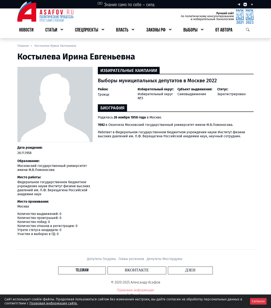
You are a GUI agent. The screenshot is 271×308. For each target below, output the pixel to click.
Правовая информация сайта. (53, 303)
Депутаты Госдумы (102, 259)
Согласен (258, 301)
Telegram (111, 270)
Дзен (161, 270)
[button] (54, 30)
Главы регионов (132, 259)
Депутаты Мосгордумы (165, 259)
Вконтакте (137, 270)
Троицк (103, 94)
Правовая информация (135, 290)
